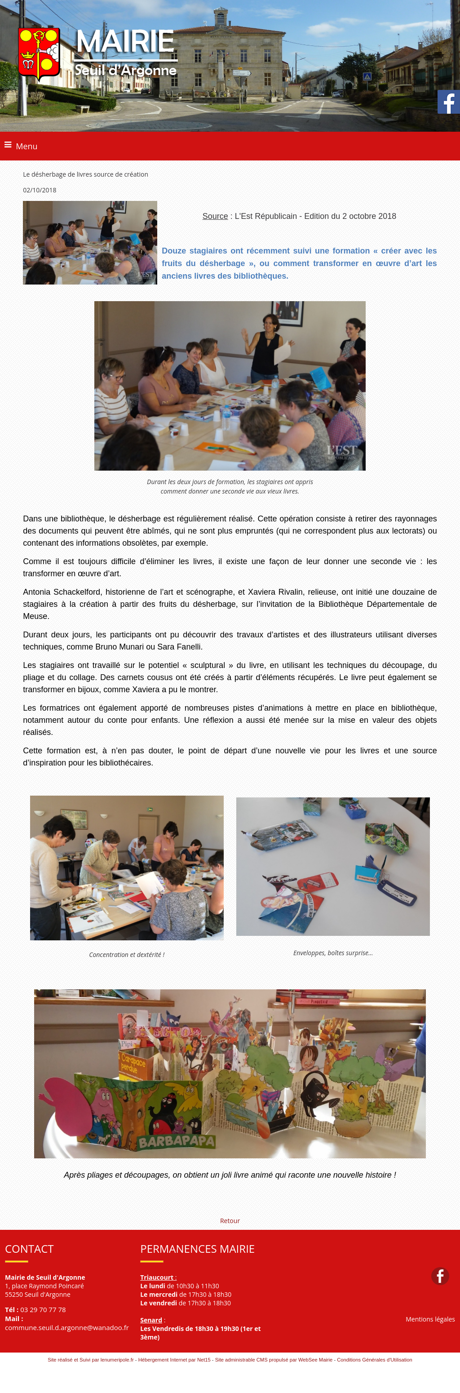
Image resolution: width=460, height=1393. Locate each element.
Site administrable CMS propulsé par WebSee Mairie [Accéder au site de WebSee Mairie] (274, 1359)
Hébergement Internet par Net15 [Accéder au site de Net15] (174, 1359)
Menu (26, 146)
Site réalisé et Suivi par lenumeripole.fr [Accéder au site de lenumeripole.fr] (91, 1359)
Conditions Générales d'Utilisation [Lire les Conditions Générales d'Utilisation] (374, 1359)
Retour (230, 1220)
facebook (440, 1276)
